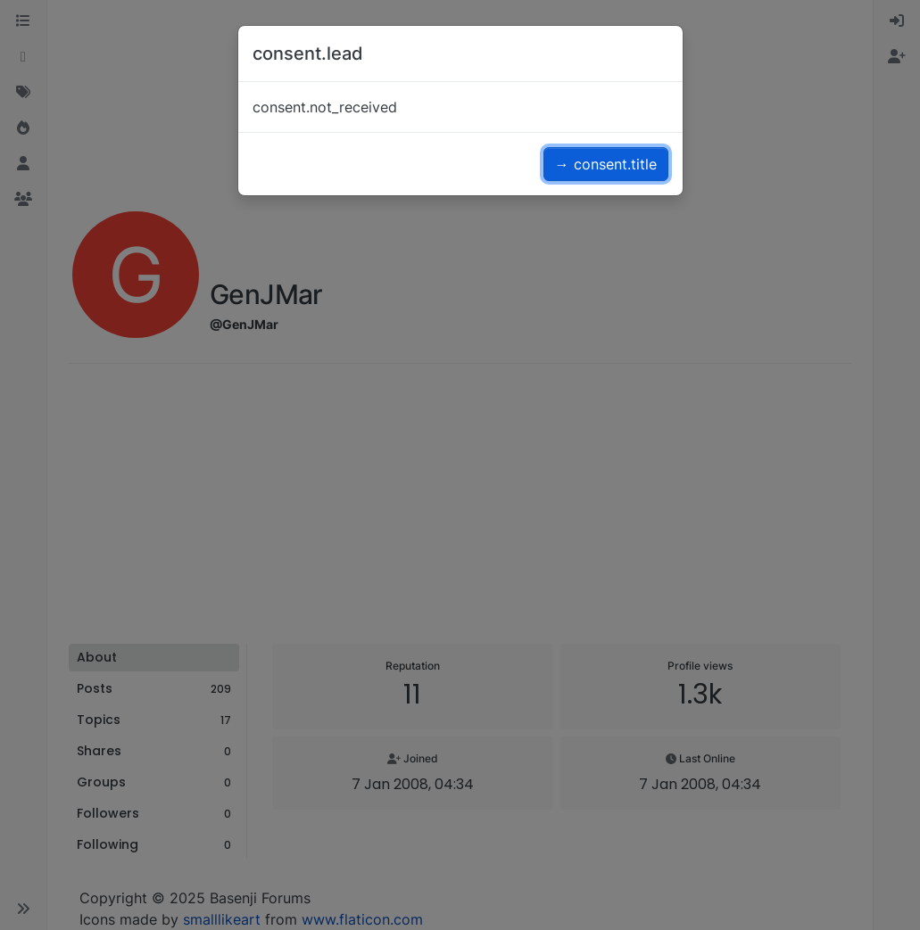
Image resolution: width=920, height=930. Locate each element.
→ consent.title (606, 164)
